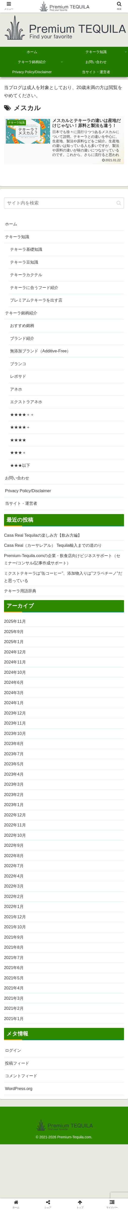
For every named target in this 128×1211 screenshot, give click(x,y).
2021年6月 (15, 1014)
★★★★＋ (21, 439)
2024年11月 (16, 687)
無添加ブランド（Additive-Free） (44, 358)
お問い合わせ (18, 493)
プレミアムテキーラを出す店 (39, 305)
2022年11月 (16, 861)
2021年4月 (15, 1036)
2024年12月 (16, 676)
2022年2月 (15, 938)
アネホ (17, 399)
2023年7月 (15, 785)
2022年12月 (16, 851)
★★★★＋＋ (23, 426)
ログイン (14, 1101)
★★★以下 (21, 479)
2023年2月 (15, 829)
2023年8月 (15, 774)
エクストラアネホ (28, 412)
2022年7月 (15, 905)
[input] (64, 203)
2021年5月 (15, 1025)
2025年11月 (16, 643)
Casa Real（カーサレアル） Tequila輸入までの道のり (58, 563)
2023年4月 (15, 807)
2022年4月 (15, 916)
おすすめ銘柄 (23, 332)
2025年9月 (15, 654)
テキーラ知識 (18, 237)
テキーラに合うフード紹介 (37, 291)
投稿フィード (18, 1115)
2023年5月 (15, 796)
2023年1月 (15, 840)
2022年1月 (15, 949)
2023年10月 (16, 763)
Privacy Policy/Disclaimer (30, 506)
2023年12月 (16, 741)
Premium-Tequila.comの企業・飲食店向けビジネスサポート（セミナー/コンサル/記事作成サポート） (62, 578)
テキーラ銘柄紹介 (23, 318)
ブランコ (19, 372)
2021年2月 (15, 1058)
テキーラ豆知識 (26, 264)
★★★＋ (19, 466)
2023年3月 (15, 818)
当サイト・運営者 (23, 520)
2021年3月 (15, 1047)
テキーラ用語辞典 (22, 612)
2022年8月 (15, 894)
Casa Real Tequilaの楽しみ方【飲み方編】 (47, 552)
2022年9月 (15, 883)
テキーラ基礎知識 (28, 251)
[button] (118, 203)
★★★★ (19, 452)
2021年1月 (15, 1069)
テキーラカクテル (28, 278)
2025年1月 (15, 665)
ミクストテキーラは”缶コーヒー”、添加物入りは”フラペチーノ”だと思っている (63, 597)
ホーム (12, 224)
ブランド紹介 (23, 345)
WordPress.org (20, 1142)
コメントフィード (23, 1128)
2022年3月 (15, 927)
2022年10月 (16, 872)
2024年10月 (16, 698)
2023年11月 (16, 752)
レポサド (19, 385)
